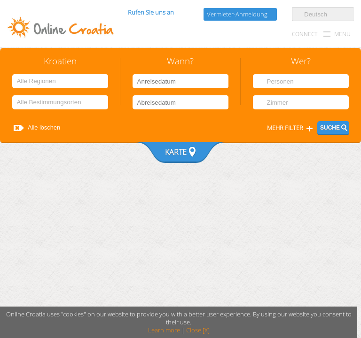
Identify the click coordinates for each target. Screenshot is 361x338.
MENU (342, 34)
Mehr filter (285, 128)
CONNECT (304, 34)
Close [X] (198, 330)
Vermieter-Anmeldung (237, 14)
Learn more (164, 330)
